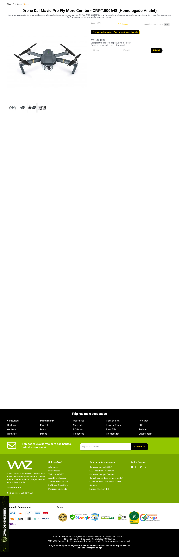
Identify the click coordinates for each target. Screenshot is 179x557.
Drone (26, 4)
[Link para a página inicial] (9, 4)
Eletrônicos (17, 4)
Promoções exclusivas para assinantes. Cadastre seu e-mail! (46, 445)
